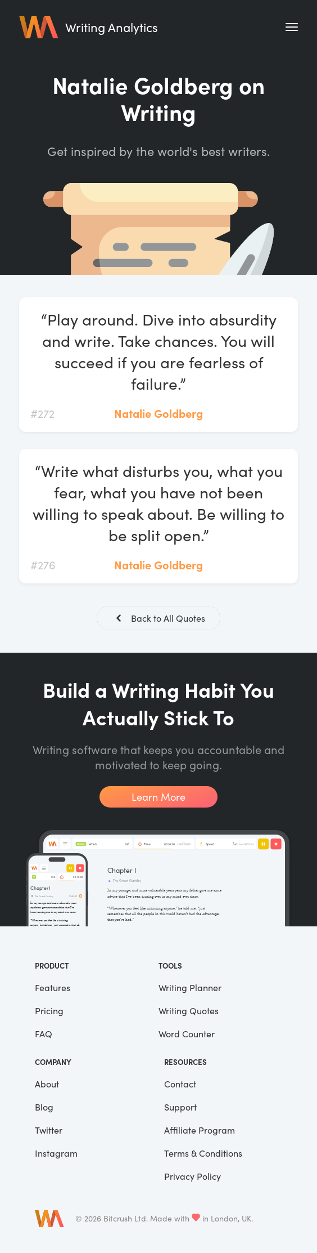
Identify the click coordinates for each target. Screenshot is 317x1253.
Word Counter (186, 1034)
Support (180, 1107)
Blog (44, 1107)
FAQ (43, 1034)
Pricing (49, 1010)
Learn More (158, 797)
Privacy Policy (192, 1176)
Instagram (56, 1153)
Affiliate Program (199, 1130)
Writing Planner (189, 987)
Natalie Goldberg (158, 413)
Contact (180, 1084)
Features (52, 987)
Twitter (48, 1130)
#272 (42, 413)
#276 (43, 564)
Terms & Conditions (203, 1153)
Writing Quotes (188, 1010)
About (47, 1084)
